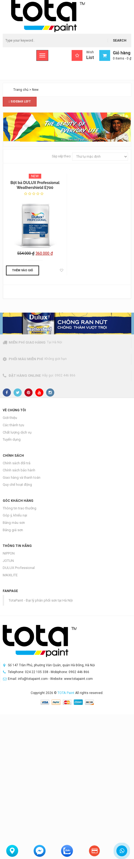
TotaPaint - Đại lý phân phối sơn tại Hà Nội (41, 600)
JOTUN (8, 561)
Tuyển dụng (12, 439)
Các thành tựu (13, 425)
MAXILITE (10, 575)
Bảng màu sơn (14, 523)
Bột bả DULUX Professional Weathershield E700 (35, 185)
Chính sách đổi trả (16, 463)
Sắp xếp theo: (61, 156)
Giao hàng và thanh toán (21, 477)
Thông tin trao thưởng (19, 508)
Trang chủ (20, 90)
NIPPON (9, 553)
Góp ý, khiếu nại (15, 515)
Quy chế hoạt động (17, 485)
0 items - (122, 58)
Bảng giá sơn (13, 530)
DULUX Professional (19, 568)
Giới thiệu (10, 418)
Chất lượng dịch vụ (17, 432)
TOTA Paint (66, 693)
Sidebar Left (20, 101)
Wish (83, 55)
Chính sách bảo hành (19, 470)
